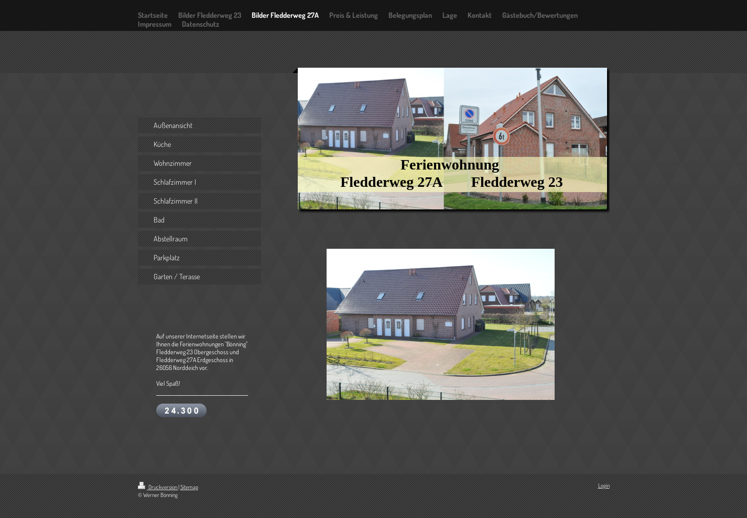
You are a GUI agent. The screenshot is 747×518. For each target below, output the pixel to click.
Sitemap (189, 487)
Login (604, 485)
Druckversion (158, 487)
